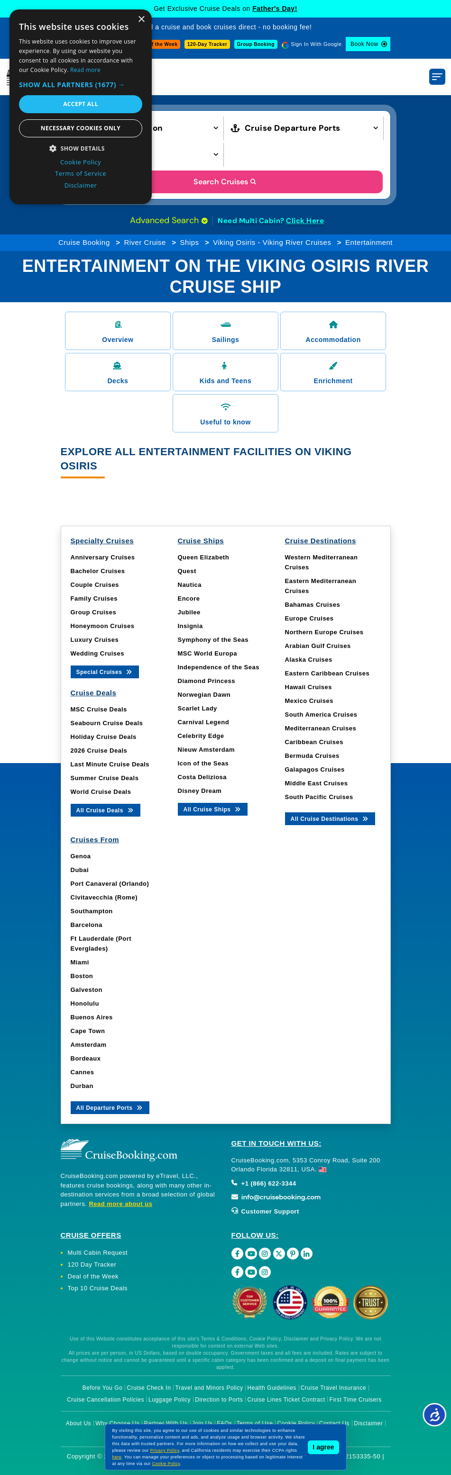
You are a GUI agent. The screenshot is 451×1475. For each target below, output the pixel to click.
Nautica (190, 584)
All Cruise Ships (213, 809)
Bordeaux (86, 1058)
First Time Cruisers (356, 1399)
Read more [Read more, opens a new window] (85, 70)
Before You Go (103, 1388)
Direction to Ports (219, 1399)
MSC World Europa (207, 653)
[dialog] (80, 106)
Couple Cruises (95, 584)
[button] (80, 85)
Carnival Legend (204, 722)
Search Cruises (225, 182)
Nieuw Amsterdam (206, 749)
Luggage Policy (169, 1399)
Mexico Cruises (309, 700)
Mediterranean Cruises (321, 728)
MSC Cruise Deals (99, 709)
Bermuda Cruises (312, 755)
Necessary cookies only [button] (80, 128)
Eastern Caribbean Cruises (327, 673)
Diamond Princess (206, 680)
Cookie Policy (166, 1463)
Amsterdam (89, 1044)
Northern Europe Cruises (324, 632)
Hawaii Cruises (308, 687)
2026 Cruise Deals (99, 750)
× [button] (141, 19)
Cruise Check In (149, 1388)
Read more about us (120, 1203)
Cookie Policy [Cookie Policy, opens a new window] (80, 162)
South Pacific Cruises (319, 796)
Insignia (190, 626)
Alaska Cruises (308, 659)
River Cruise (145, 242)
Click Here (305, 220)
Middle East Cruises (316, 783)
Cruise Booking (84, 242)
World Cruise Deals (101, 791)
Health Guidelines (272, 1388)
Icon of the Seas (203, 763)
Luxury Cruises (95, 639)
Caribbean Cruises (314, 742)
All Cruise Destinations (330, 818)
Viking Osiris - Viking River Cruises (272, 242)
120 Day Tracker (92, 1264)
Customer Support (265, 1211)
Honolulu (85, 1003)
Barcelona (86, 924)
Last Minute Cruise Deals (110, 764)
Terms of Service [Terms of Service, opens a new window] (80, 173)
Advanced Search (169, 220)
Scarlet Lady (197, 708)
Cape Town (88, 1030)
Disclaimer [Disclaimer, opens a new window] (80, 185)
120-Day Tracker (207, 44)
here (117, 1457)
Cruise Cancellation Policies (105, 1399)
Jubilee (189, 612)
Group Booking (256, 44)
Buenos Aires (92, 1017)
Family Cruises (94, 598)
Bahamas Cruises (313, 604)
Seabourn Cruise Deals (107, 723)
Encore (189, 598)
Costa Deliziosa (202, 777)
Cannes (82, 1072)
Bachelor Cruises (98, 571)
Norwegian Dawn (204, 694)
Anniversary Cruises (103, 557)
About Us (78, 1423)
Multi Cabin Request (98, 1252)
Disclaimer (368, 1423)
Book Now (364, 44)
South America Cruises (321, 714)
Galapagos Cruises (315, 769)
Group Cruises (94, 612)
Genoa (81, 856)
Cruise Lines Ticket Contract (286, 1399)
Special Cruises (105, 671)
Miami (80, 962)
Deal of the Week (157, 44)
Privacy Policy (164, 1450)
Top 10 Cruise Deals (98, 1288)
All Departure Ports (110, 1107)
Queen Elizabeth (204, 557)
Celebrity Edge (201, 735)
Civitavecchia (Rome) (104, 897)
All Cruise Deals (105, 810)
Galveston (86, 989)
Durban (82, 1085)
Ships (189, 242)
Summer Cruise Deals (105, 778)
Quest (187, 571)
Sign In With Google (316, 44)
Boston (82, 976)
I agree (323, 1447)
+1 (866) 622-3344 (263, 1183)
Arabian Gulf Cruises (318, 645)
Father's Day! (274, 8)
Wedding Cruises (97, 653)
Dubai (80, 869)
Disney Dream (200, 790)
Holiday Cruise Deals (104, 736)
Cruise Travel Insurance (333, 1388)
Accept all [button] (80, 104)
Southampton (92, 911)
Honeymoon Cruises (103, 626)
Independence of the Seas (218, 667)
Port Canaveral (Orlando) (110, 883)
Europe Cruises (309, 618)
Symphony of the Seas (213, 639)
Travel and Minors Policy (209, 1388)
